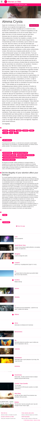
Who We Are (4, 413)
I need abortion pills (20, 5)
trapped (19, 130)
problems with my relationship (26, 155)
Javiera (17, 288)
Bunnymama (18, 331)
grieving (5, 130)
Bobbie (17, 402)
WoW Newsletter (26, 416)
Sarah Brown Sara (20, 245)
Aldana (17, 314)
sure (11, 132)
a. (15, 305)
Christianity (6, 222)
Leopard (17, 262)
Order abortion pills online (28, 413)
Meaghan (17, 254)
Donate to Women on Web (7, 416)
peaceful (12, 130)
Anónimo (17, 366)
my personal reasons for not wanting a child (14, 157)
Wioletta (17, 297)
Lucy (16, 236)
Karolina (17, 280)
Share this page (20, 226)
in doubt (5, 132)
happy (31, 130)
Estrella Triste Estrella (21, 383)
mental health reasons (9, 159)
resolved (25, 130)
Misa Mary (18, 393)
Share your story (34, 25)
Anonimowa (18, 357)
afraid (16, 132)
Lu (15, 271)
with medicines (7, 140)
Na (15, 340)
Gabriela (17, 349)
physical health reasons (9, 155)
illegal (4, 214)
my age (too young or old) (20, 152)
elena (16, 323)
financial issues (7, 152)
